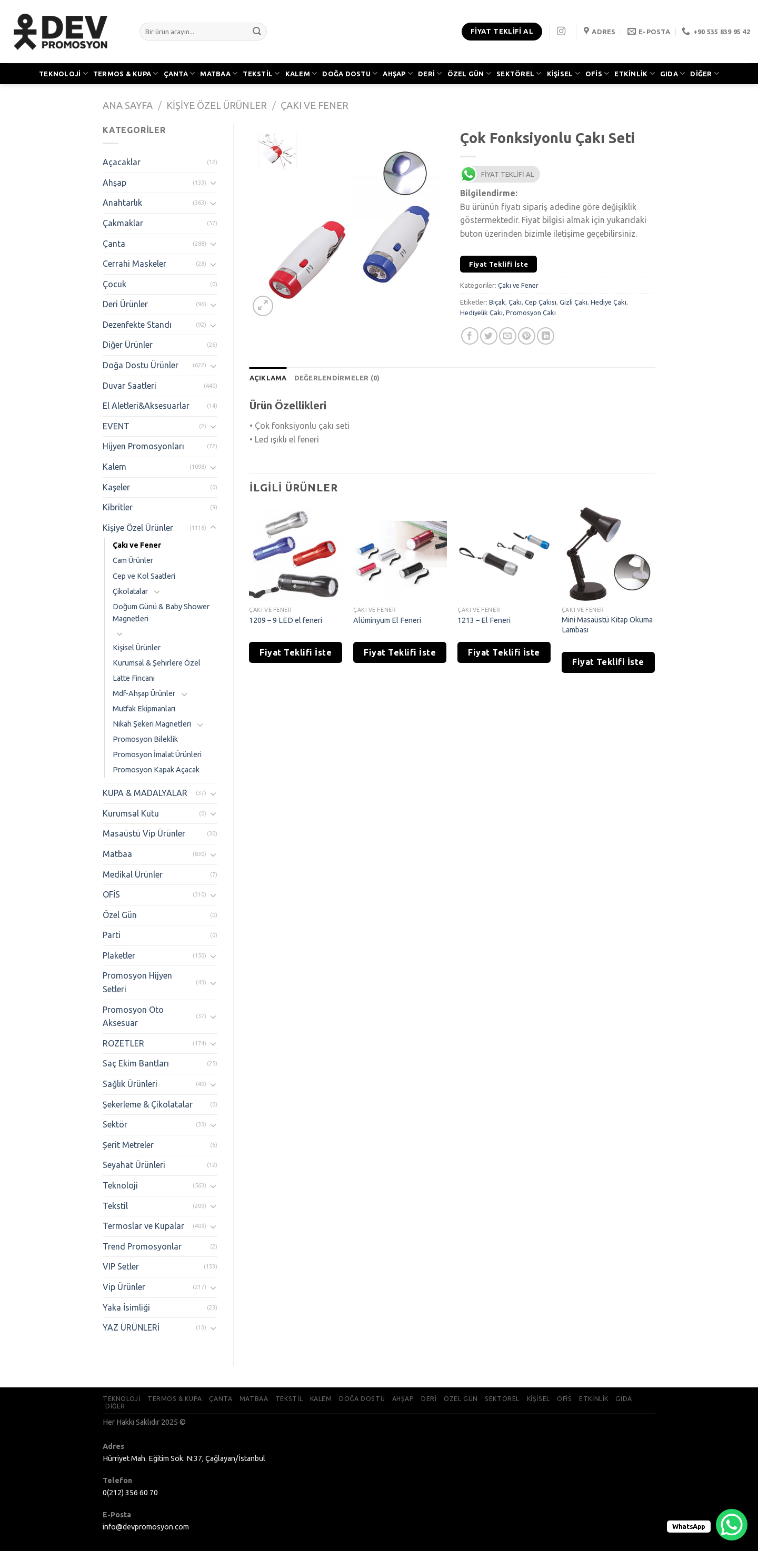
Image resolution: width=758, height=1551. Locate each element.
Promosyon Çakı (531, 312)
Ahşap (114, 182)
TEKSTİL (261, 73)
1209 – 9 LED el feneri (285, 620)
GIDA (672, 73)
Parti (112, 935)
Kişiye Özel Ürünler (216, 105)
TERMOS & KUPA (125, 73)
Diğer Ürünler (128, 344)
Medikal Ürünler (133, 874)
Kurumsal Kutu (131, 813)
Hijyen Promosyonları (143, 446)
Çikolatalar (130, 591)
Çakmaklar (123, 223)
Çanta (114, 243)
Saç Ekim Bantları (136, 1063)
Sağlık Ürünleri (130, 1084)
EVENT (116, 426)
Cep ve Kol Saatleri (144, 576)
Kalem (114, 466)
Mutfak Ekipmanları (144, 708)
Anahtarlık (122, 202)
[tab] (268, 377)
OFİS (597, 73)
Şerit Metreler (128, 1145)
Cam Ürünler (133, 560)
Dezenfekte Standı (137, 324)
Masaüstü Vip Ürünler (144, 833)
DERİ (430, 73)
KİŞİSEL (563, 73)
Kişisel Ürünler (137, 647)
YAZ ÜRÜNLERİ (131, 1327)
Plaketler (119, 955)
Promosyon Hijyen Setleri (137, 982)
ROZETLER (123, 1043)
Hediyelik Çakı (481, 312)
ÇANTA (179, 73)
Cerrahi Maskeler (134, 263)
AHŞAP (398, 73)
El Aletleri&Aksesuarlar (146, 405)
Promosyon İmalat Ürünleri (157, 754)
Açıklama (268, 377)
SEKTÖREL (519, 73)
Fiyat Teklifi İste (498, 264)
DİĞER (704, 73)
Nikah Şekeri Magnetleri (152, 724)
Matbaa (117, 854)
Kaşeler (116, 487)
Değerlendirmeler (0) (337, 377)
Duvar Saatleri (129, 385)
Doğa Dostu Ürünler (140, 365)
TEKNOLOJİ (63, 73)
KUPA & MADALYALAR (145, 793)
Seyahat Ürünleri (134, 1165)
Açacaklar (122, 162)
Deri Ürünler (125, 304)
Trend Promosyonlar (142, 1246)
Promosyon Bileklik (145, 739)
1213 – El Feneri (484, 620)
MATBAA (218, 73)
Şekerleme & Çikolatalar (148, 1104)
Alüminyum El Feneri (387, 620)
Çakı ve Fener (314, 105)
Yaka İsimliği (126, 1307)
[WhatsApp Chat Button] (731, 1524)
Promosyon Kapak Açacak (156, 770)
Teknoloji (120, 1185)
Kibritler (118, 507)
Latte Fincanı (134, 678)
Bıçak (497, 302)
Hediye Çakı (608, 302)
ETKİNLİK (634, 73)
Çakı (515, 302)
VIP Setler (121, 1266)
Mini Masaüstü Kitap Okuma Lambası (607, 625)
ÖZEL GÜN (469, 73)
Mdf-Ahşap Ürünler (144, 693)
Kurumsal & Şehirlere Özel (157, 663)
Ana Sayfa (128, 105)
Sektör (115, 1124)
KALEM (301, 73)
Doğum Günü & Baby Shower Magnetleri (161, 612)
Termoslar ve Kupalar (143, 1226)
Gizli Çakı (573, 302)
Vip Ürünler (124, 1287)
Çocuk (114, 284)
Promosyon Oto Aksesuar (133, 1016)
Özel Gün (120, 915)
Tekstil (115, 1206)
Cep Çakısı (540, 302)
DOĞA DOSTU (349, 73)
